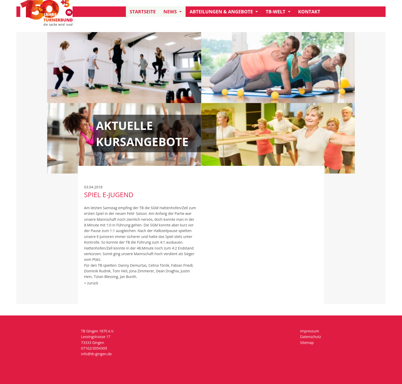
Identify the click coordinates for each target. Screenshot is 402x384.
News (170, 11)
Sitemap (307, 342)
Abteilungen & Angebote (221, 11)
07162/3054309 (94, 348)
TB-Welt (275, 11)
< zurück (91, 283)
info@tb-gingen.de (96, 353)
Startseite (143, 11)
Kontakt (309, 11)
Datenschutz (310, 336)
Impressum (309, 331)
